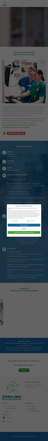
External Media (31, 220)
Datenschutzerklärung (17, 216)
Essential (15, 220)
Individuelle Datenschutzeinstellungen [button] (24, 232)
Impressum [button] (30, 235)
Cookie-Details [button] (18, 235)
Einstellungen (10, 218)
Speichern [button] (24, 228)
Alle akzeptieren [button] (24, 225)
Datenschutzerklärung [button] (24, 235)
